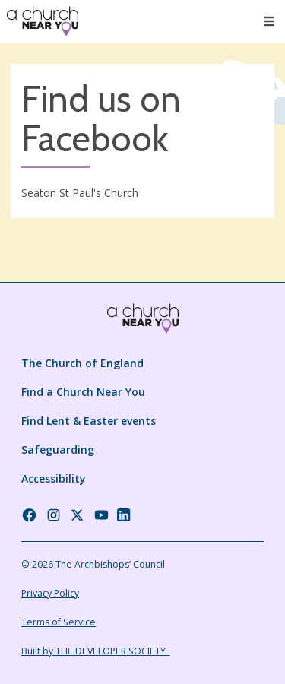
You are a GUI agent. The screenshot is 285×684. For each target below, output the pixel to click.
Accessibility (53, 478)
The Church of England (82, 363)
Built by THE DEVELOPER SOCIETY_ (95, 650)
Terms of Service (58, 622)
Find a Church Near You (83, 392)
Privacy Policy (50, 593)
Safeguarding (57, 449)
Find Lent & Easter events (88, 420)
